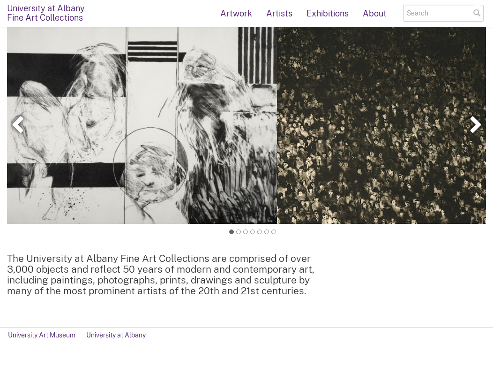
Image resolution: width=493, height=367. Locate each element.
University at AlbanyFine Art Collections (46, 13)
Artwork (236, 13)
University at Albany (116, 335)
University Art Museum (41, 335)
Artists (279, 13)
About (375, 13)
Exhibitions (327, 13)
